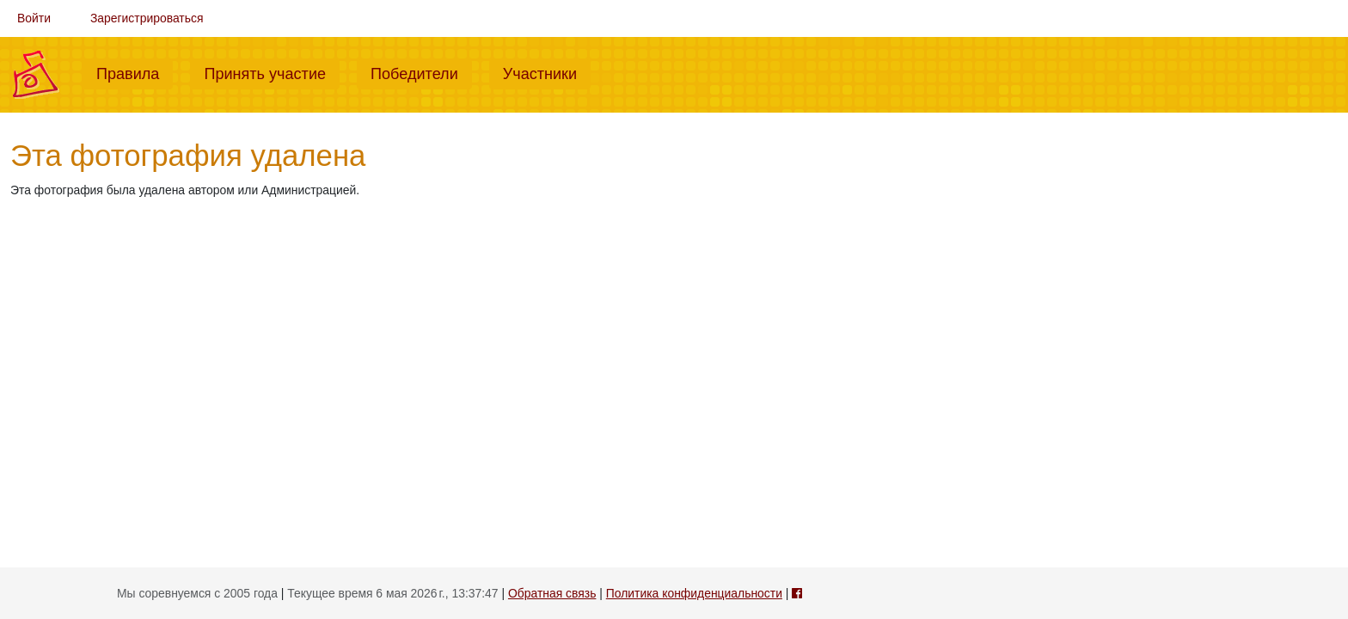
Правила (134, 72)
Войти (34, 18)
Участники (547, 72)
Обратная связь (552, 593)
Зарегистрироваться (147, 18)
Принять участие (272, 72)
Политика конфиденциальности (694, 593)
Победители (421, 72)
